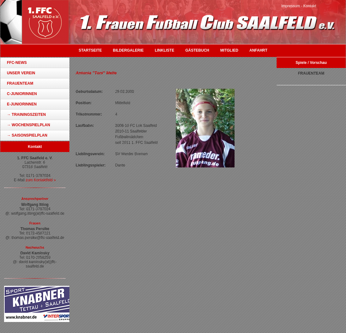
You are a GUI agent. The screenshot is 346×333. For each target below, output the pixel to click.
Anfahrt (258, 50)
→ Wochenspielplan (28, 125)
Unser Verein (21, 73)
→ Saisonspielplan (27, 135)
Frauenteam (20, 83)
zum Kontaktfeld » (41, 180)
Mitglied (229, 50)
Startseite (90, 50)
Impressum (290, 6)
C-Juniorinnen (22, 94)
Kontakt (309, 6)
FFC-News (17, 62)
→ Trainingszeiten (26, 114)
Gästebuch (197, 50)
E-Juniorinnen (22, 104)
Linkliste (164, 50)
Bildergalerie (128, 50)
